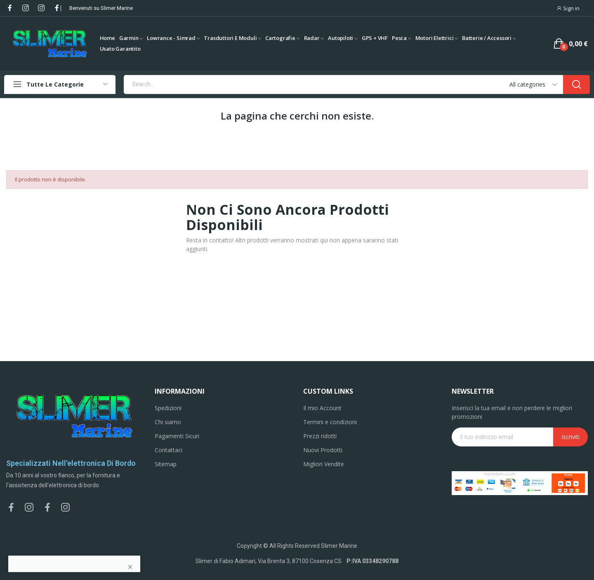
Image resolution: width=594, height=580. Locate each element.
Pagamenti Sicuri (177, 436)
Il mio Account (322, 408)
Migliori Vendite (323, 464)
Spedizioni (168, 408)
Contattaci (168, 450)
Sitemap (166, 464)
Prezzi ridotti (320, 436)
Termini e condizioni (330, 422)
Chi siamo (168, 422)
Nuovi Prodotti (322, 450)
